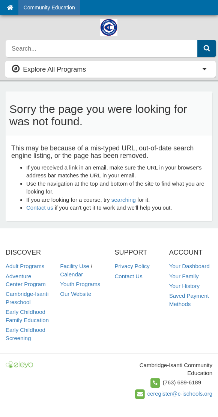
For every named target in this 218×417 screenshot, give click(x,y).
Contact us (39, 207)
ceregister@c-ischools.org (179, 393)
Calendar (71, 274)
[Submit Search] (206, 48)
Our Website (75, 294)
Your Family (184, 276)
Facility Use (74, 266)
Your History (184, 286)
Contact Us (129, 276)
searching (123, 199)
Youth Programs (80, 284)
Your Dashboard (189, 266)
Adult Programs (25, 266)
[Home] (10, 7)
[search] (102, 48)
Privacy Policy (132, 266)
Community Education (49, 7)
